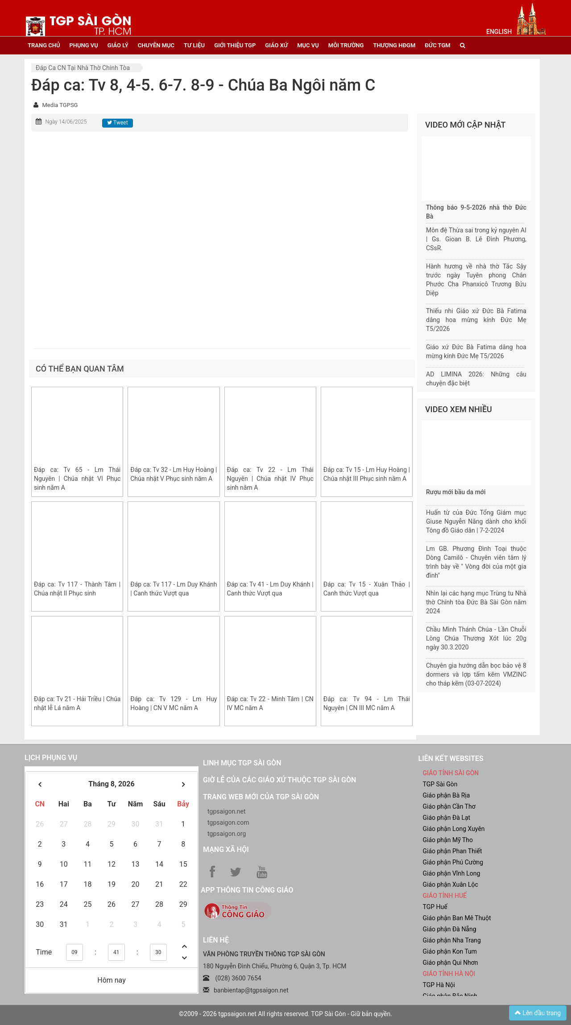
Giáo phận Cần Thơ (449, 806)
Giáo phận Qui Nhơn (450, 962)
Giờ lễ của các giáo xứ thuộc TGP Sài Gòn (279, 780)
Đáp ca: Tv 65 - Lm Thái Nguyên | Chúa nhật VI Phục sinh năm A (77, 478)
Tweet (117, 123)
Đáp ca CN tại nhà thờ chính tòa (83, 67)
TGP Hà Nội (439, 984)
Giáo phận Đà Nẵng (449, 929)
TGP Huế (435, 906)
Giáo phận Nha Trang (452, 940)
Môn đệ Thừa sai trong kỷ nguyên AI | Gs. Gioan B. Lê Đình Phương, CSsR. (476, 239)
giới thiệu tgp (235, 45)
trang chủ (44, 45)
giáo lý (118, 45)
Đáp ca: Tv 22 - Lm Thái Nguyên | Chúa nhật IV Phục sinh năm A (270, 478)
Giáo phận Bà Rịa (446, 795)
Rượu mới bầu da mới (455, 492)
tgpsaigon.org (226, 833)
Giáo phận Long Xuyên (454, 828)
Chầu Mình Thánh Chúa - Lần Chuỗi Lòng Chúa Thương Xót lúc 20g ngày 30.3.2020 (476, 638)
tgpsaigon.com (228, 822)
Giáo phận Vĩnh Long (451, 873)
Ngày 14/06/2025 (66, 122)
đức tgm (437, 45)
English (499, 31)
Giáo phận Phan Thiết (452, 851)
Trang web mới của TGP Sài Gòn (261, 797)
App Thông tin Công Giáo (247, 890)
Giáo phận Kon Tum (450, 951)
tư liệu (194, 45)
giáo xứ (276, 45)
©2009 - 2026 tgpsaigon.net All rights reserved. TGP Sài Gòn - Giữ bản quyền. (285, 1013)
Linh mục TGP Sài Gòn (242, 763)
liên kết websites (451, 758)
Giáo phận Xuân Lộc (450, 884)
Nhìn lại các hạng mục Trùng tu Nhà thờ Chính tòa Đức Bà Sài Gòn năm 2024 (476, 602)
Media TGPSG (60, 105)
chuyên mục (156, 45)
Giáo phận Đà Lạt (447, 817)
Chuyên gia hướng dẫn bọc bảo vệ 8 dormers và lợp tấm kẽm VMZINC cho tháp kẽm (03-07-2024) (476, 674)
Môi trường (346, 45)
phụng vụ (83, 45)
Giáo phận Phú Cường (453, 862)
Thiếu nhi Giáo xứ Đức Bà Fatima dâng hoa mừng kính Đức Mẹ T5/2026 (476, 319)
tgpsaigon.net (226, 811)
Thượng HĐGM (394, 45)
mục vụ (308, 45)
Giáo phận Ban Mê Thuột (457, 918)
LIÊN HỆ (216, 940)
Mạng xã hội (226, 849)
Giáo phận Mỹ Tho (448, 839)
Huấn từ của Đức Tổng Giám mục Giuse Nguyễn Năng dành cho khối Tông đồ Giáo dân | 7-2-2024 (476, 521)
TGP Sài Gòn (440, 784)
